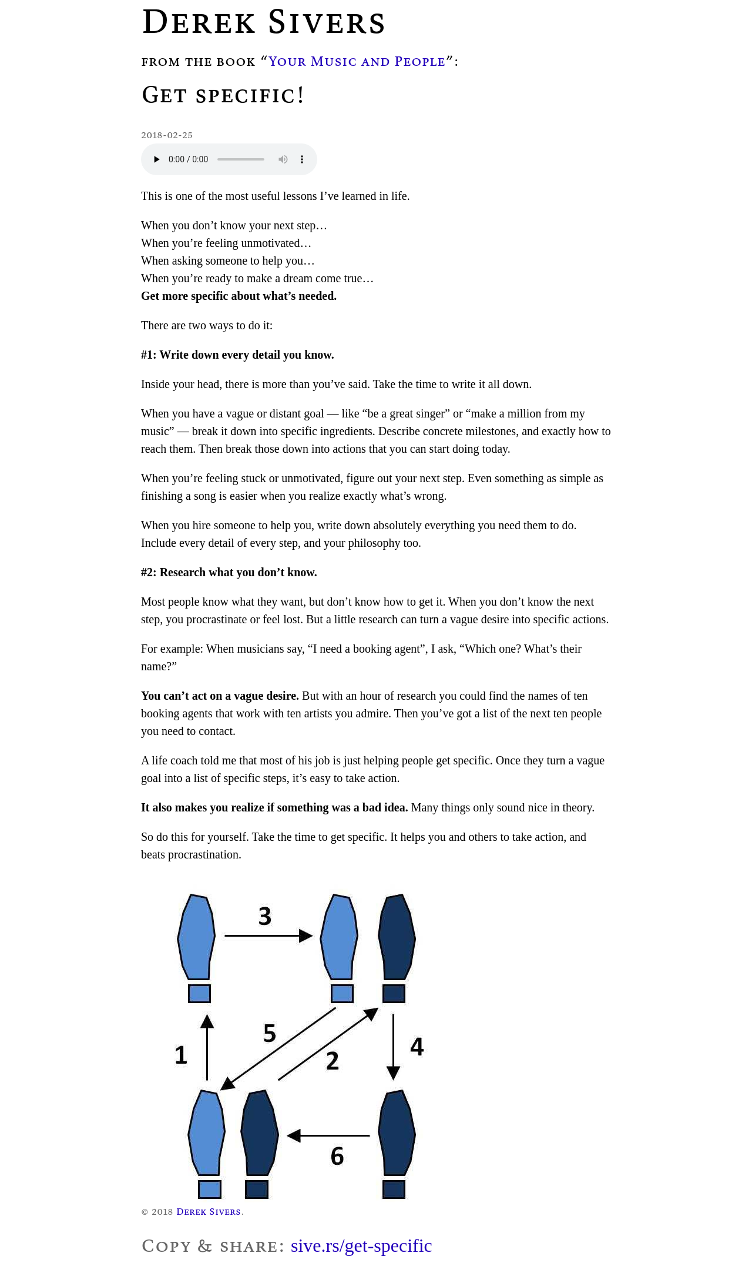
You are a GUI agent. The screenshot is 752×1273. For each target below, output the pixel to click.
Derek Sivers (208, 1211)
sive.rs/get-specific (361, 1245)
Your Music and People (356, 60)
